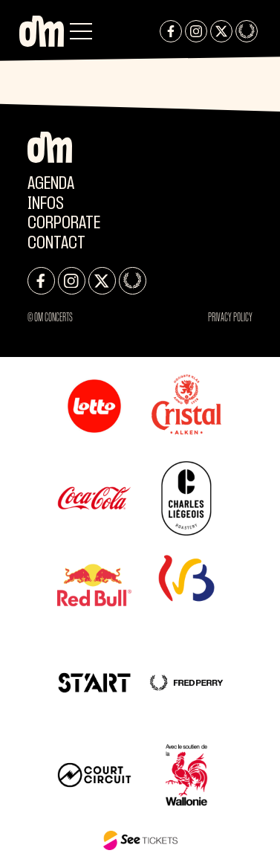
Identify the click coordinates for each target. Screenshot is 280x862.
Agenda (50, 184)
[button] (81, 31)
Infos (45, 204)
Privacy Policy (230, 316)
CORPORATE (63, 223)
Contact (56, 243)
